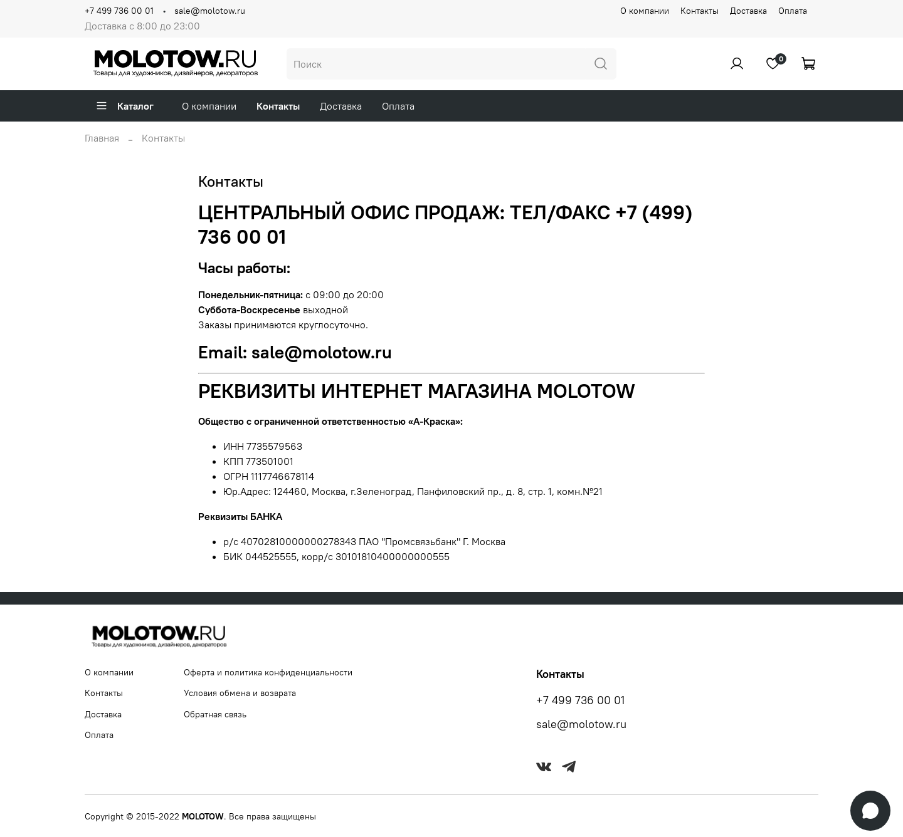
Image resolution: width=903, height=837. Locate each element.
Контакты (699, 10)
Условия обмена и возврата (240, 693)
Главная (102, 138)
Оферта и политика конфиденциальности (268, 672)
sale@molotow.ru (209, 10)
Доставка (748, 10)
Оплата (792, 10)
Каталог (124, 106)
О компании (644, 10)
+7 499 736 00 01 (119, 10)
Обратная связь (215, 714)
